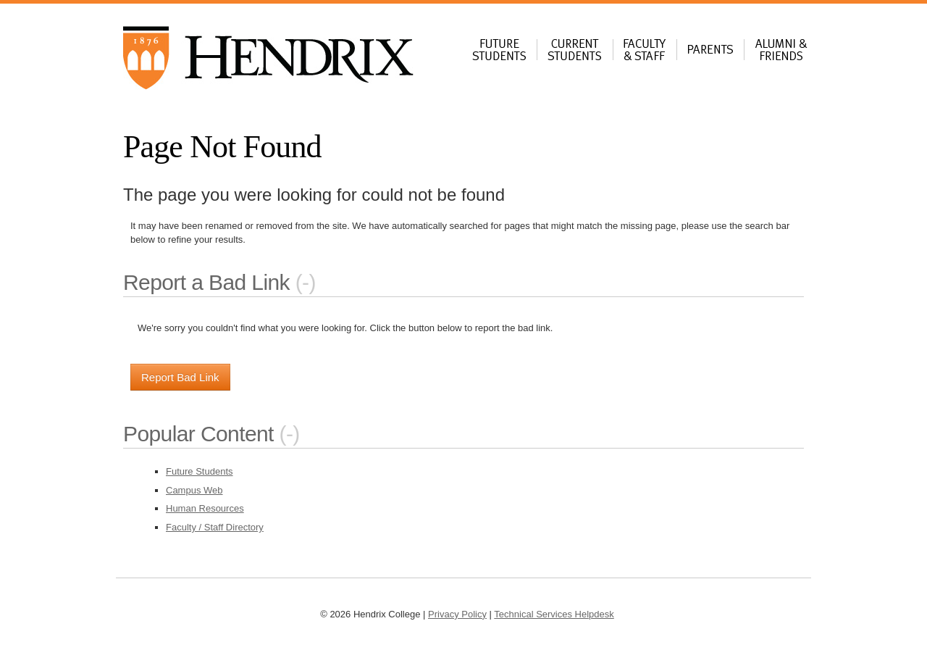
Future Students (199, 471)
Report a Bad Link (206, 282)
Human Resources (205, 508)
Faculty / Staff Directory (215, 527)
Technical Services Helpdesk (553, 614)
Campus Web (194, 490)
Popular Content (198, 434)
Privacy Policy (457, 614)
